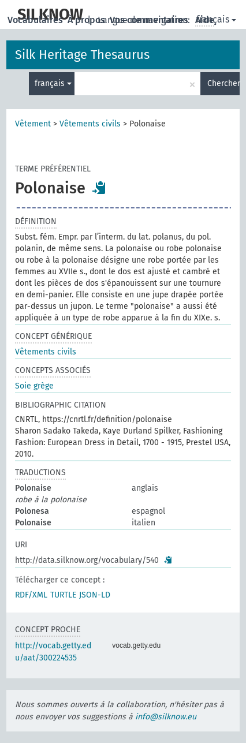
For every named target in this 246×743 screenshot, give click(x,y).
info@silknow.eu (165, 717)
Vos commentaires (150, 19)
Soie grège (34, 386)
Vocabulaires (36, 19)
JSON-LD (94, 595)
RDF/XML (31, 595)
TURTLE (63, 595)
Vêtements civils (90, 124)
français (216, 19)
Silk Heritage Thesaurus (82, 54)
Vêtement (33, 124)
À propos (87, 19)
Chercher (223, 83)
